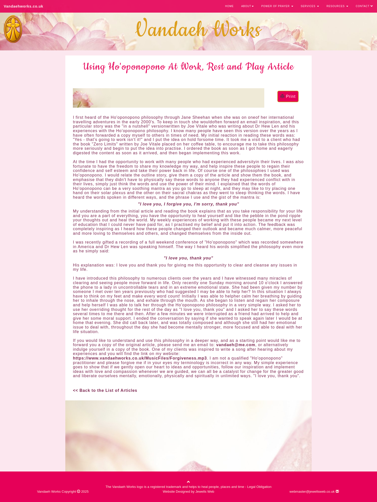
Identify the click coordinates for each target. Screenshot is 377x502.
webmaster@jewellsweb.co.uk (314, 491)
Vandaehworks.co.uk (23, 6)
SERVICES (310, 6)
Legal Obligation (259, 487)
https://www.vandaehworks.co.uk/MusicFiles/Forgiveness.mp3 (140, 358)
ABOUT (247, 6)
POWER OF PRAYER (277, 6)
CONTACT (364, 6)
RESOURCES (337, 6)
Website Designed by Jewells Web (188, 491)
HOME (229, 6)
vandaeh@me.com (235, 345)
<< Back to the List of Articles (105, 390)
